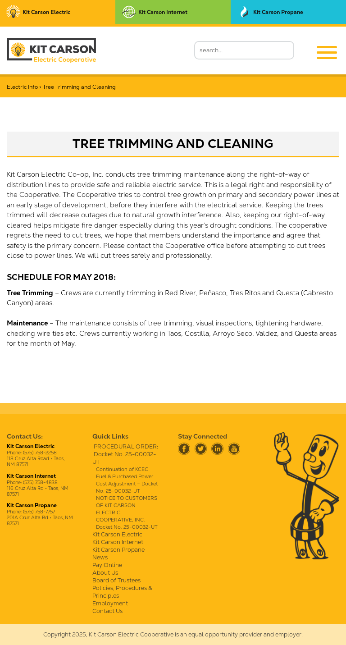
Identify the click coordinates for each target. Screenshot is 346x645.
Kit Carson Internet (117, 542)
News (100, 557)
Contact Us (107, 611)
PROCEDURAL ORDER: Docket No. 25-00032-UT (125, 454)
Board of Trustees (116, 580)
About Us (105, 572)
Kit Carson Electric (117, 534)
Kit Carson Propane (118, 550)
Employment (110, 603)
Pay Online (107, 565)
